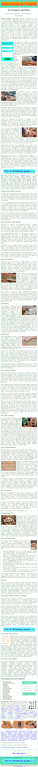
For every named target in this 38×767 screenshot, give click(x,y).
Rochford (23, 175)
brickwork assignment (9, 65)
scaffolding (10, 712)
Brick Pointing (28, 732)
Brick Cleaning (20, 737)
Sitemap (2, 757)
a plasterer (17, 717)
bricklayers (18, 120)
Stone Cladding (18, 733)
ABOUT (26, 7)
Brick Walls (30, 731)
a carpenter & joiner (13, 706)
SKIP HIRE (23, 713)
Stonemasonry (22, 731)
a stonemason (17, 714)
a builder (9, 713)
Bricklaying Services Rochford (13, 679)
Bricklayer (9, 732)
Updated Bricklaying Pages (17, 757)
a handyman (16, 709)
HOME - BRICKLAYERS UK (19, 753)
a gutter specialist (29, 712)
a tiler (33, 710)
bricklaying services (26, 656)
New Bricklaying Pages (8, 757)
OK (24, 766)
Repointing (4, 740)
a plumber (18, 708)
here (25, 676)
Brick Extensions (20, 740)
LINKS (22, 7)
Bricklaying (4, 175)
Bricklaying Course (32, 527)
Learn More (20, 766)
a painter (3, 709)
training (34, 108)
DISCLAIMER (34, 7)
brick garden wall (6, 574)
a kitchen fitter (19, 710)
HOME (19, 7)
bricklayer (22, 163)
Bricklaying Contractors (11, 731)
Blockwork (33, 735)
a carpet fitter (20, 716)
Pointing (10, 733)
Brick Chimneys (12, 735)
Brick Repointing (24, 739)
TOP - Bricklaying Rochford (8, 747)
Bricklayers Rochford (22, 747)
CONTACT (29, 7)
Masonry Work (17, 732)
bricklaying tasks (5, 653)
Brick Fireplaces (5, 736)
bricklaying (17, 46)
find (5, 661)
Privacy (36, 757)
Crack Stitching (5, 737)
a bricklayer (22, 705)
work (15, 115)
